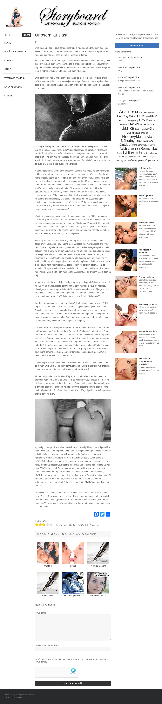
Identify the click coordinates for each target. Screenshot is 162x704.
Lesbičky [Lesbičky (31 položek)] (148, 128)
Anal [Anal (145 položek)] (123, 111)
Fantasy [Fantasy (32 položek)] (122, 116)
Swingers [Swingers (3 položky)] (152, 157)
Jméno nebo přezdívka (47, 645)
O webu (8, 95)
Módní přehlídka (132, 67)
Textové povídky (14, 78)
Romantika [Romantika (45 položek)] (149, 148)
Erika (120, 77)
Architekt (48, 554)
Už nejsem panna (98, 584)
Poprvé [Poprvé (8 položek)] (151, 145)
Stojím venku (48, 584)
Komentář (40, 613)
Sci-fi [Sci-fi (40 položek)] (126, 152)
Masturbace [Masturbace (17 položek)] (133, 132)
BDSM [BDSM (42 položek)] (133, 112)
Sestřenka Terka (134, 57)
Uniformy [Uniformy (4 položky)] (119, 161)
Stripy (8, 69)
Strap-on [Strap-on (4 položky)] (145, 157)
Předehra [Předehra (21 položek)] (123, 148)
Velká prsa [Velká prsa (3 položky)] (127, 161)
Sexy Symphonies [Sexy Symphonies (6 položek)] (149, 153)
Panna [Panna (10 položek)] (135, 145)
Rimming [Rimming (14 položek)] (135, 148)
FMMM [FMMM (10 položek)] (122, 120)
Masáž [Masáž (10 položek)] (144, 133)
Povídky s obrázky (16, 51)
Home (7, 42)
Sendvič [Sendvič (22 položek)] (135, 152)
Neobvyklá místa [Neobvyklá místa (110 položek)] (137, 136)
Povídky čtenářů (72, 534)
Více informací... (137, 45)
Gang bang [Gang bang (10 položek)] (133, 120)
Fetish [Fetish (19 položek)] (132, 116)
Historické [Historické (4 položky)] (123, 125)
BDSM (93, 534)
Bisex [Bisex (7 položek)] (141, 112)
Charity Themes (16, 698)
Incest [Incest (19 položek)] (151, 124)
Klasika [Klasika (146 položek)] (127, 128)
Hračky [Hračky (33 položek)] (133, 124)
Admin (57, 534)
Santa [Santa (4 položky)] (119, 153)
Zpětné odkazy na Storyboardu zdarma (19, 695)
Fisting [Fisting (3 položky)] (147, 117)
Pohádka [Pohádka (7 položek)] (143, 145)
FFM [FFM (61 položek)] (140, 116)
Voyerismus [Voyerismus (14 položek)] (151, 160)
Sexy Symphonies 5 (73, 584)
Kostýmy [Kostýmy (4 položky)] (138, 129)
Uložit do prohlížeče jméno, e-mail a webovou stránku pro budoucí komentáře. (71, 660)
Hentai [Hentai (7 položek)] (152, 120)
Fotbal (73, 554)
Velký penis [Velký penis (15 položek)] (137, 160)
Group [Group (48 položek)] (144, 120)
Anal (87, 534)
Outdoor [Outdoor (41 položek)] (125, 144)
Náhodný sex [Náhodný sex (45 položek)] (131, 141)
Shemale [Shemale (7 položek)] (123, 157)
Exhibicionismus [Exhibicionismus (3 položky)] (149, 112)
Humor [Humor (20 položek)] (142, 124)
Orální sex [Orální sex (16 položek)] (147, 141)
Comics (8, 60)
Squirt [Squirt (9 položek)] (138, 156)
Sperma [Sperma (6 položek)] (131, 157)
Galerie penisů (133, 100)
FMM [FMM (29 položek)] (153, 116)
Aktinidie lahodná (98, 554)
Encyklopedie (13, 87)
